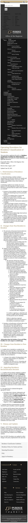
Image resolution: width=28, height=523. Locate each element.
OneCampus (4, 469)
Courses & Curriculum (12, 57)
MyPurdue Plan (10, 122)
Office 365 (4, 476)
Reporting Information (16, 47)
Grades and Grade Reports (13, 69)
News (16, 18)
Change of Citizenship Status (14, 137)
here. (21, 340)
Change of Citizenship (12, 135)
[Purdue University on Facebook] (6, 512)
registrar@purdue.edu (14, 521)
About (5, 22)
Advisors (9, 49)
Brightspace (4, 471)
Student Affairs (19, 497)
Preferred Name (10, 112)
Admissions (6, 18)
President (17, 19)
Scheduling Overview (16, 82)
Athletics (5, 21)
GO (6, 9)
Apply (16, 16)
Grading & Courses (11, 65)
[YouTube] (11, 512)
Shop (16, 21)
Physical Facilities (17, 474)
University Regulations (21, 494)
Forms (8, 105)
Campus (17, 465)
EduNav (13, 119)
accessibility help (6, 520)
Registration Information (12, 114)
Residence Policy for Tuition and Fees (16, 128)
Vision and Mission (20, 502)
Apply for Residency (16, 133)
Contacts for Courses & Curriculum (14, 59)
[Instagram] (14, 512)
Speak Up (6, 502)
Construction (16, 481)
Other (9, 488)
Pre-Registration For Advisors (14, 52)
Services (21, 488)
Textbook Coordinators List (14, 90)
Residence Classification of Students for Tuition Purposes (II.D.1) (14, 157)
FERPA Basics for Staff (12, 43)
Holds (8, 103)
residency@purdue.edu (19, 395)
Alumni (5, 141)
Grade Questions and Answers (14, 74)
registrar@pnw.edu (18, 402)
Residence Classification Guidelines (15, 126)
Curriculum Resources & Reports (14, 62)
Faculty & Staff (12, 40)
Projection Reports (15, 46)
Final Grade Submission (17, 77)
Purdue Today (5, 474)
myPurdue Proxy (10, 109)
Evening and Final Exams (13, 85)
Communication (6, 465)
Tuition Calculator (8, 497)
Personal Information (11, 111)
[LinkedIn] (22, 512)
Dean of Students (19, 492)
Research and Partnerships (5, 29)
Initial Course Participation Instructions (15, 71)
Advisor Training (15, 54)
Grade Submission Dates (17, 66)
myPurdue (4, 481)
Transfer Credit (10, 100)
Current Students (7, 19)
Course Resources (14, 64)
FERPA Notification (20, 499)
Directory (15, 476)
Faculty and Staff (16, 469)
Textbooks (9, 87)
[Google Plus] (19, 512)
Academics (6, 16)
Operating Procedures (16, 130)
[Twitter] (9, 512)
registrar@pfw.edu (18, 399)
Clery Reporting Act (8, 494)
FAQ (13, 132)
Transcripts (9, 117)
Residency (9, 124)
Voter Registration (11, 121)
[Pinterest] (16, 512)
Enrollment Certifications (12, 102)
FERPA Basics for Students (13, 97)
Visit (16, 22)
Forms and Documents (15, 106)
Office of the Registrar (14, 36)
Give (16, 24)
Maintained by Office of (16, 518)
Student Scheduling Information (14, 115)
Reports (9, 45)
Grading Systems (15, 76)
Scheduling (9, 81)
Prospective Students (5, 26)
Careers (5, 24)
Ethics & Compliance (8, 499)
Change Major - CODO (12, 99)
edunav (8, 118)
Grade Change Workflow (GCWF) (15, 80)
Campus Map (16, 479)
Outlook (4, 479)
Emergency (17, 25)
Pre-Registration (10, 139)
